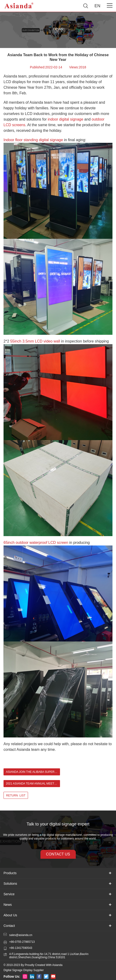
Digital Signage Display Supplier (24, 970)
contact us (58, 854)
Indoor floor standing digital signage (33, 140)
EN (97, 6)
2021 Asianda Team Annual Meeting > (33, 783)
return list (15, 795)
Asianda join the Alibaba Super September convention (33, 772)
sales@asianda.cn (20, 935)
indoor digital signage (65, 119)
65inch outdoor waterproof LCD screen (36, 543)
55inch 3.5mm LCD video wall (35, 341)
